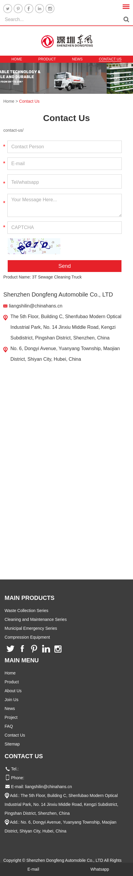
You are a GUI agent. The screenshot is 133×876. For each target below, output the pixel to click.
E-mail (33, 869)
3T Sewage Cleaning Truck (57, 277)
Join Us (12, 699)
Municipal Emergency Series (31, 628)
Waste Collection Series (26, 610)
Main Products (30, 598)
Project (11, 717)
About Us (13, 690)
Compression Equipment (27, 637)
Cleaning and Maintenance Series (36, 619)
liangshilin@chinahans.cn (35, 305)
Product (47, 59)
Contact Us (110, 59)
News (77, 59)
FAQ (9, 726)
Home (17, 59)
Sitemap (12, 744)
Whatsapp (99, 869)
